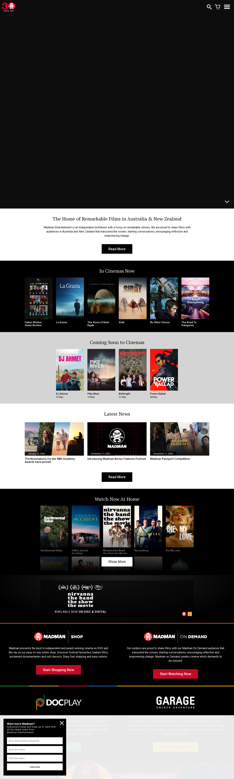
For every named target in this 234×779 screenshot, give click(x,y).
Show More (117, 562)
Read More (117, 249)
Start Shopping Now (58, 670)
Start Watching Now (175, 674)
